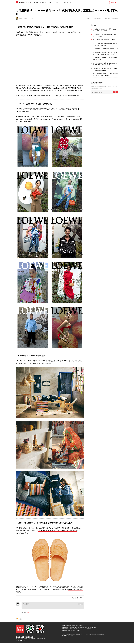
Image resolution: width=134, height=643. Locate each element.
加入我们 (68, 630)
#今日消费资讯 (115, 18)
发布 (80, 604)
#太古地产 (92, 18)
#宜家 (106, 18)
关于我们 (18, 638)
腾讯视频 (82, 627)
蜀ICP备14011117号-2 (21, 640)
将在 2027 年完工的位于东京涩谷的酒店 (61, 32)
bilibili (95, 627)
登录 (28, 612)
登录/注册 (113, 2)
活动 (56, 2)
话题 (35, 2)
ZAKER (76, 629)
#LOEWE (97, 18)
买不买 (51, 2)
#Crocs (102, 18)
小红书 (73, 625)
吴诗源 (21, 18)
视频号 (67, 627)
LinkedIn (78, 630)
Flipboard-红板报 (82, 629)
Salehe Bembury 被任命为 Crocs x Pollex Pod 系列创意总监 (58, 530)
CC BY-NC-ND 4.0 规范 (67, 635)
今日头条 (71, 629)
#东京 (109, 18)
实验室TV (43, 2)
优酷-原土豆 (90, 627)
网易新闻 (89, 629)
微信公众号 (68, 625)
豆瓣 (80, 625)
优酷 (86, 627)
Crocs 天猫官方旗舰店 (75, 589)
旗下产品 (63, 2)
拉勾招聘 (73, 630)
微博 (77, 625)
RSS (67, 629)
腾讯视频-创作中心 (74, 627)
